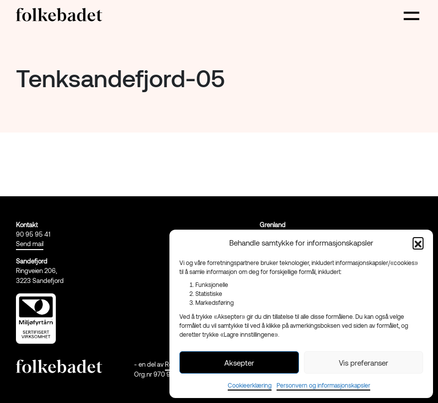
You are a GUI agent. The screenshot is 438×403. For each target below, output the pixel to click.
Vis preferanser (363, 362)
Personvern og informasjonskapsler (323, 385)
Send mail (29, 244)
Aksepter (239, 362)
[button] (418, 243)
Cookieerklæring (250, 385)
